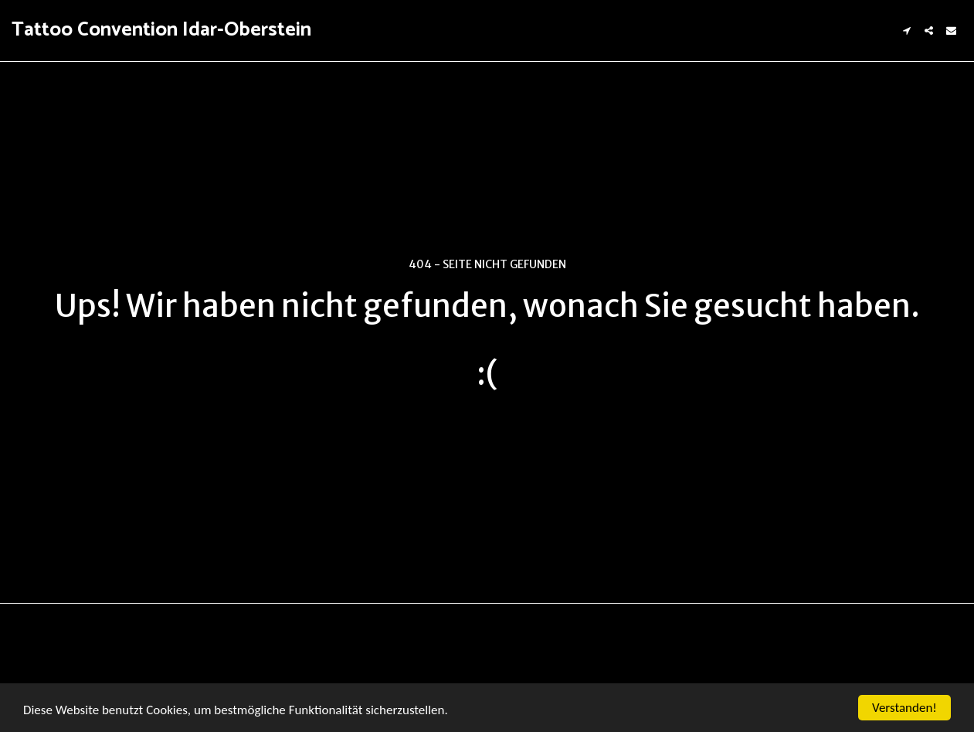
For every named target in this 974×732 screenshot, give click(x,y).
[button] (906, 31)
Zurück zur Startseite (487, 436)
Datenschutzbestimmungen (160, 681)
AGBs (60, 681)
